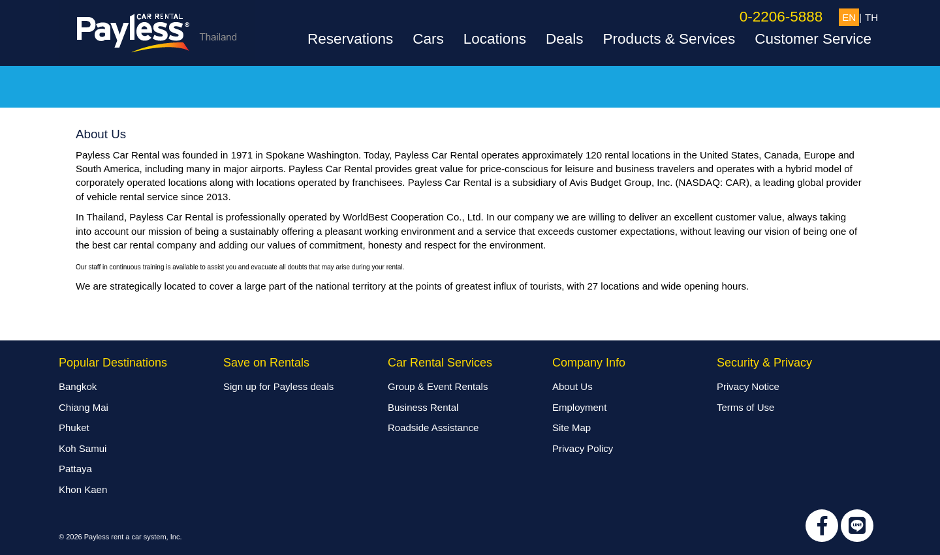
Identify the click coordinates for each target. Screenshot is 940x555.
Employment (579, 407)
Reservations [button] (350, 39)
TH (871, 17)
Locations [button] (494, 39)
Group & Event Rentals (438, 386)
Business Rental (423, 407)
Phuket (74, 427)
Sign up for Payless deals (278, 386)
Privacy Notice (748, 386)
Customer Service (813, 39)
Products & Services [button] (669, 39)
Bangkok (78, 386)
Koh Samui (82, 448)
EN (849, 17)
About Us (572, 386)
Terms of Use (745, 407)
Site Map (571, 427)
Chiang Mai (83, 407)
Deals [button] (565, 39)
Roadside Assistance (433, 427)
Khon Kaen (83, 489)
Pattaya (75, 468)
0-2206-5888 (781, 17)
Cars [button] (428, 39)
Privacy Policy (582, 448)
